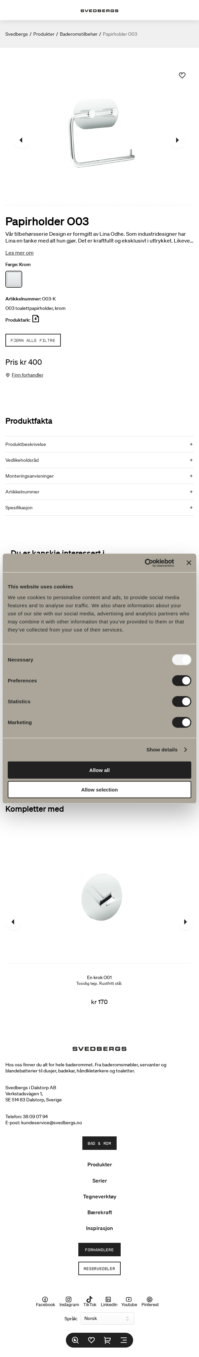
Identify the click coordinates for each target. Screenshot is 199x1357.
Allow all (99, 770)
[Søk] (75, 1340)
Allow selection (99, 790)
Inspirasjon (99, 1228)
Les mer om (19, 252)
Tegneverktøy (99, 1196)
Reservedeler (99, 1268)
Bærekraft (99, 1212)
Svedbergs (16, 34)
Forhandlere (99, 1249)
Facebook (45, 1301)
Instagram (69, 1301)
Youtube (129, 1301)
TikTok (89, 1301)
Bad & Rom (99, 1143)
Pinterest (150, 1301)
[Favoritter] (91, 1340)
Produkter (43, 34)
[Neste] (177, 140)
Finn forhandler (27, 375)
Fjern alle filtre (33, 340)
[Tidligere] (21, 140)
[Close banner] (189, 562)
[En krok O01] (99, 922)
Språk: (71, 1319)
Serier (99, 1180)
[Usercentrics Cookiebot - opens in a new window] (144, 562)
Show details (162, 749)
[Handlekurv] (108, 1340)
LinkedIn (109, 1301)
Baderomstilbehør (78, 34)
